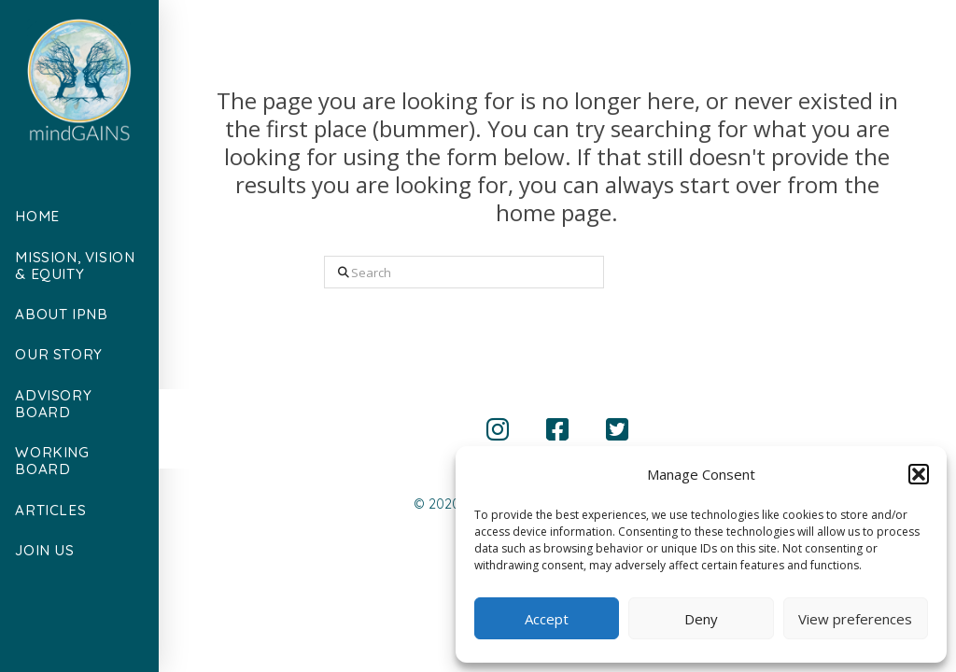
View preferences (855, 618)
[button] (918, 474)
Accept (547, 618)
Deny (701, 618)
